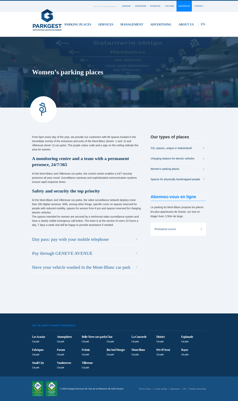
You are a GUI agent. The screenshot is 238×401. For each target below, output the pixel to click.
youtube (169, 6)
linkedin (126, 6)
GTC (185, 389)
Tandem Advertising (197, 389)
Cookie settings (160, 389)
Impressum (175, 389)
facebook (155, 6)
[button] (79, 24)
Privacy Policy (145, 389)
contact (199, 6)
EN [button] (203, 24)
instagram (140, 6)
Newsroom (184, 6)
